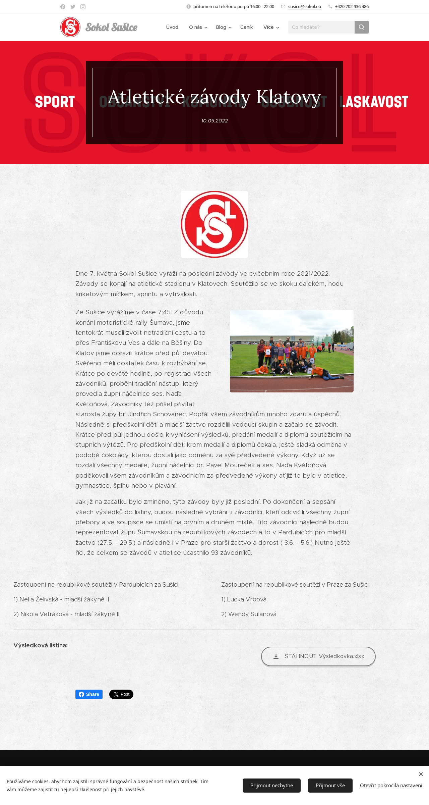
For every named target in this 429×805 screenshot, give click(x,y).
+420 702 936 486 (352, 6)
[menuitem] (174, 27)
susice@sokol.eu (304, 6)
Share (89, 694)
